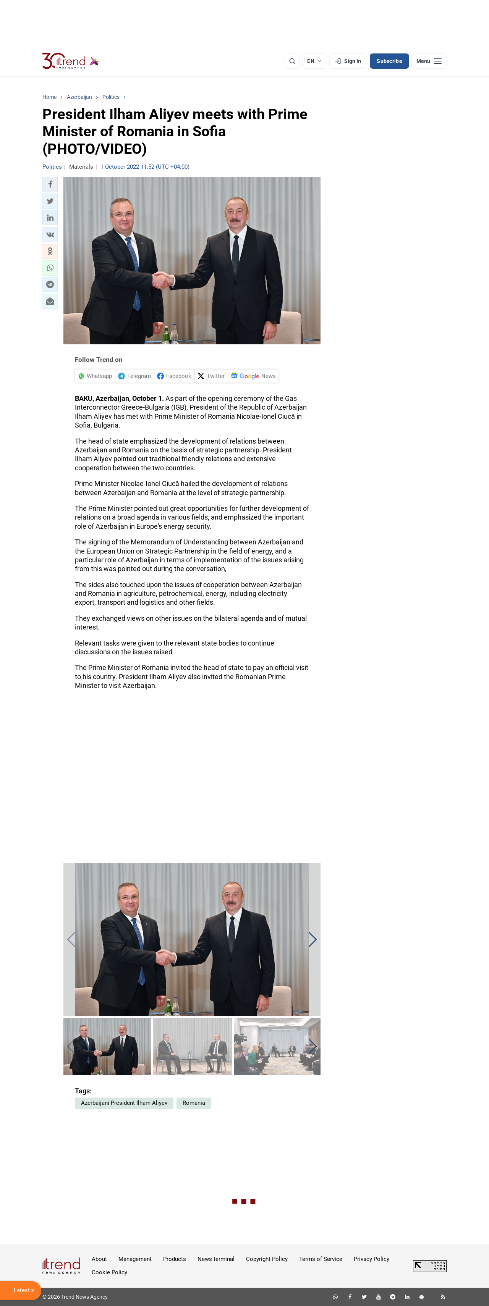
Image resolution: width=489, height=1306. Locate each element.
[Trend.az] (70, 61)
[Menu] (429, 61)
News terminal (216, 1259)
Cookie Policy (109, 1272)
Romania (194, 1102)
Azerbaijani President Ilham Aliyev (124, 1102)
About (99, 1259)
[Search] (292, 61)
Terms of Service (320, 1259)
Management (135, 1259)
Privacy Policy (371, 1259)
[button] (50, 184)
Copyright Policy (267, 1259)
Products (174, 1259)
